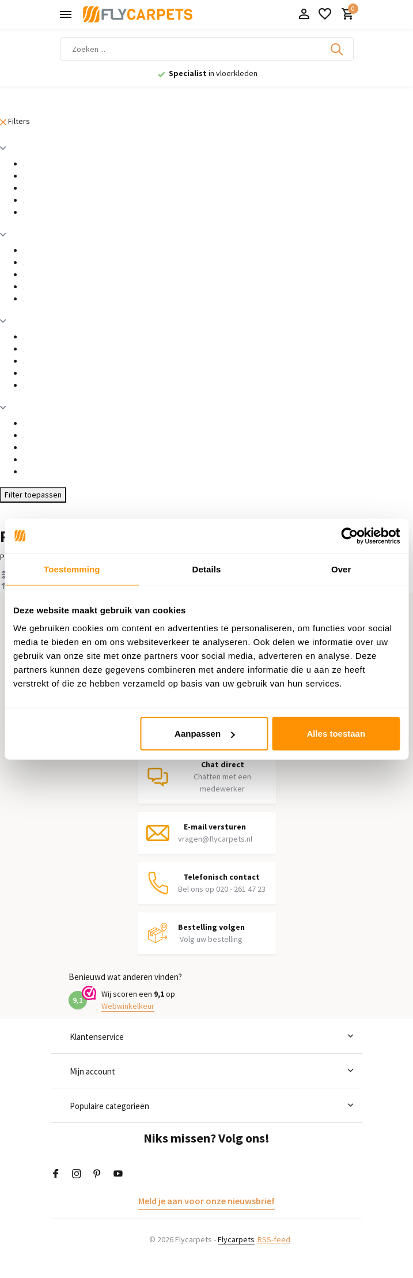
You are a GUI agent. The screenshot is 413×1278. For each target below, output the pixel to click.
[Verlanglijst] (325, 14)
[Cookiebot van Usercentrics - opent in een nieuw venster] (349, 535)
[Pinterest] (97, 1174)
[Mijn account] (303, 14)
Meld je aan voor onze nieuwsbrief (206, 1201)
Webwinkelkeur (127, 1006)
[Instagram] (76, 1174)
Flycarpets (236, 1239)
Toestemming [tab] (72, 569)
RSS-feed (273, 1239)
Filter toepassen (33, 494)
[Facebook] (55, 1174)
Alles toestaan (335, 733)
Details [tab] (206, 569)
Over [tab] (341, 569)
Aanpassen (204, 733)
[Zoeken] (207, 49)
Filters (15, 121)
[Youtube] (118, 1174)
